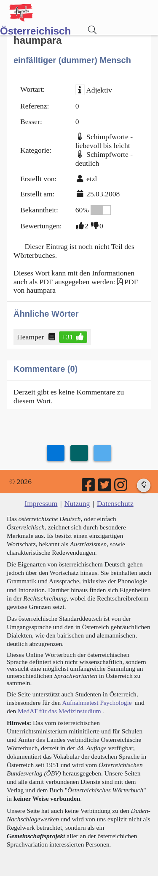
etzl (91, 179)
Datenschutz (115, 503)
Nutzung (77, 503)
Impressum (40, 503)
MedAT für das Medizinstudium (59, 711)
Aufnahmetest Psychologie (96, 702)
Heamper (31, 337)
